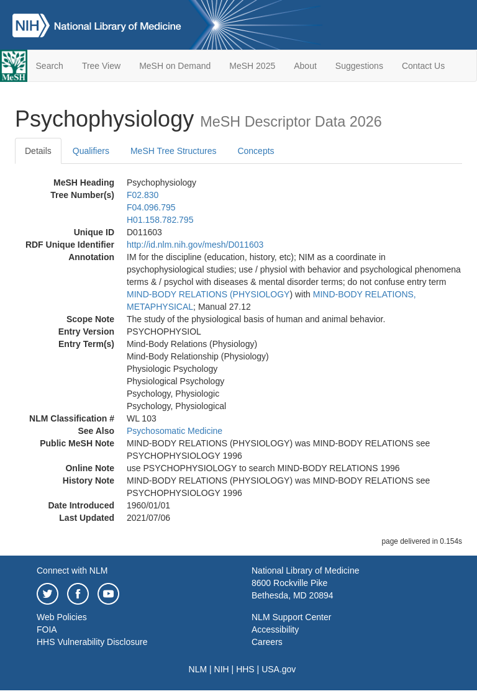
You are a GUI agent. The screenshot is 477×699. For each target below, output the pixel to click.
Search (49, 66)
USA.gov (278, 669)
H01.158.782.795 (160, 220)
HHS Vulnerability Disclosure (92, 642)
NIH (221, 669)
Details (38, 151)
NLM (198, 669)
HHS (245, 669)
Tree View (101, 66)
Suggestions (359, 66)
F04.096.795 (151, 207)
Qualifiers (91, 151)
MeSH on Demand (175, 66)
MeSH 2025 (252, 66)
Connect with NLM (72, 570)
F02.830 (142, 195)
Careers (267, 642)
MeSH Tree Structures (173, 151)
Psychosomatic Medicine (174, 431)
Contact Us (423, 66)
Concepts (255, 151)
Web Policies (62, 617)
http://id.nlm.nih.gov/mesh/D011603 (195, 245)
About (305, 66)
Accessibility (275, 629)
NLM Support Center (291, 617)
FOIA (47, 629)
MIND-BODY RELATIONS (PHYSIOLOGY (208, 294)
